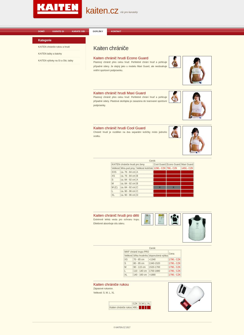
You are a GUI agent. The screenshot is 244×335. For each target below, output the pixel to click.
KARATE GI (58, 31)
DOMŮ (41, 31)
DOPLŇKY (98, 31)
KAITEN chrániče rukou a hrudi (54, 47)
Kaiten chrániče (110, 48)
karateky (133, 12)
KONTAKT (116, 31)
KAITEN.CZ (102, 10)
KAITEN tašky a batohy (50, 53)
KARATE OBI (78, 31)
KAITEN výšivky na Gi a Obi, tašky (55, 60)
